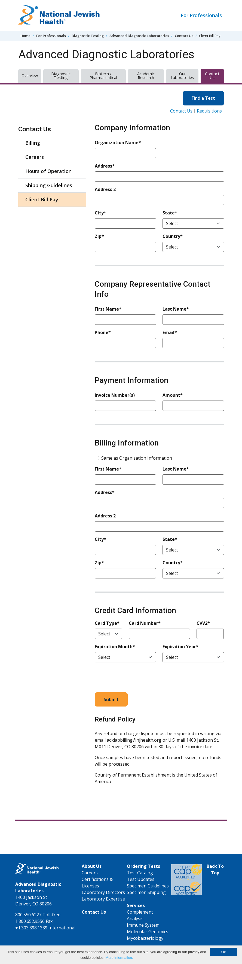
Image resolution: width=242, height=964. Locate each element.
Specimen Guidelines (148, 886)
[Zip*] (125, 247)
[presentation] (136, 677)
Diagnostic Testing (88, 35)
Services (136, 905)
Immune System (143, 925)
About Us (92, 866)
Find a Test (203, 98)
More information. (119, 958)
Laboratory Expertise (103, 899)
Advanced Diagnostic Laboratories (139, 35)
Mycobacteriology (145, 938)
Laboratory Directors (103, 892)
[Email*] (193, 343)
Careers (34, 157)
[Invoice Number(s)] (125, 406)
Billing (32, 143)
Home (25, 35)
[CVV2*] (210, 634)
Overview (30, 75)
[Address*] (159, 176)
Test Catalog (140, 873)
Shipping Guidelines (48, 185)
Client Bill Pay (41, 199)
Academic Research (146, 75)
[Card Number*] (159, 634)
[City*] (125, 223)
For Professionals (201, 15)
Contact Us (184, 35)
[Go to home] (59, 15)
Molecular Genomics (147, 932)
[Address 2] (159, 200)
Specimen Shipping (146, 892)
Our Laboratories (182, 75)
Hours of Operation (48, 171)
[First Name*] (125, 319)
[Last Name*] (193, 319)
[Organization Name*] (125, 153)
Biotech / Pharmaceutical (103, 75)
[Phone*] (125, 343)
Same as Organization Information (136, 458)
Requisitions (209, 111)
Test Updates (140, 879)
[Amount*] (193, 406)
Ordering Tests (143, 866)
